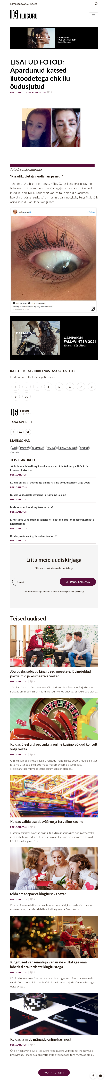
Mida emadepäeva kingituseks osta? (53, 510)
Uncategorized (37, 92)
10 (26, 396)
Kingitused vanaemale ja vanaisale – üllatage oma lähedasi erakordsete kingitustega (53, 524)
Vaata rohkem (54, 1072)
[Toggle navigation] (93, 15)
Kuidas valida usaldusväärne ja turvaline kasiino (53, 497)
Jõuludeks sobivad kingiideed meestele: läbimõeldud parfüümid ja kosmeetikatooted (53, 471)
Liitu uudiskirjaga (78, 581)
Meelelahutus (18, 92)
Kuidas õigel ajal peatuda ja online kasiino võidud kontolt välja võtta (53, 485)
